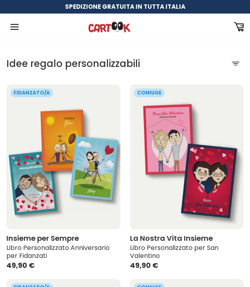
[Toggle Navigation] (14, 27)
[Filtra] (236, 64)
